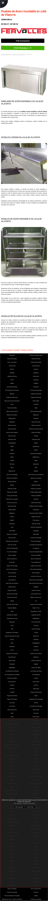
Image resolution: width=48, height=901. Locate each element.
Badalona (12, 513)
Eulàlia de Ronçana (36, 394)
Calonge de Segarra (35, 453)
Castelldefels (36, 643)
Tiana (12, 625)
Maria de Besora (12, 709)
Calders (12, 520)
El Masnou (36, 387)
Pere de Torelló (12, 544)
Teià (12, 629)
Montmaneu (36, 716)
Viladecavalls (12, 509)
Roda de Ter (12, 471)
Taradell (12, 692)
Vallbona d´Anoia (12, 376)
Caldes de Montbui (36, 566)
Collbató (36, 383)
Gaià (12, 713)
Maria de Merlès (36, 358)
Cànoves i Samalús (12, 534)
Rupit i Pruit (36, 608)
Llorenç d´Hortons (36, 576)
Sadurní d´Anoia (36, 590)
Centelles (36, 650)
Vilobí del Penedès (36, 362)
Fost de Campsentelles (35, 551)
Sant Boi (36, 499)
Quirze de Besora (12, 558)
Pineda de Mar (36, 439)
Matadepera (36, 618)
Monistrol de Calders (12, 432)
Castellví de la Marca (36, 653)
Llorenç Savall (12, 576)
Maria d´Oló (12, 660)
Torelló (36, 632)
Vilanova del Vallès (12, 492)
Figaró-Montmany (12, 699)
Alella (12, 446)
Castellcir (12, 646)
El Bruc (12, 369)
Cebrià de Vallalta (36, 495)
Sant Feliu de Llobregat (36, 580)
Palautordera (12, 587)
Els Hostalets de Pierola (12, 390)
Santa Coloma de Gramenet (12, 401)
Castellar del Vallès (12, 615)
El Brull (36, 702)
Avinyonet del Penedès (35, 513)
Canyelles (36, 530)
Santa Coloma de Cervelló (12, 636)
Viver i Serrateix (12, 362)
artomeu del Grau (12, 502)
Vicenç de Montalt (12, 495)
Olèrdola (36, 639)
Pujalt (36, 895)
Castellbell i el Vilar (36, 611)
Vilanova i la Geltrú (36, 488)
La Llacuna (12, 706)
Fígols (36, 695)
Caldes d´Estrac (36, 516)
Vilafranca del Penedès (35, 506)
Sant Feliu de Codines (12, 583)
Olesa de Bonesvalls (35, 411)
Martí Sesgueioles (36, 888)
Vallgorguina (12, 418)
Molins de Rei (12, 436)
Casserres (36, 636)
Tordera (12, 685)
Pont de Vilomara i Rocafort (12, 895)
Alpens (36, 443)
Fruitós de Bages (12, 551)
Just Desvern (12, 580)
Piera (12, 404)
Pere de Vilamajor (36, 541)
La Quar (36, 678)
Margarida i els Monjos (12, 632)
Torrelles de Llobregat (36, 706)
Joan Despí (12, 530)
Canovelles (36, 534)
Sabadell (36, 587)
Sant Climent (12, 681)
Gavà (36, 408)
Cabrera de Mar (12, 506)
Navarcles (36, 464)
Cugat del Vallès (12, 590)
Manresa (12, 464)
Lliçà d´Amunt (36, 365)
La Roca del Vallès (12, 678)
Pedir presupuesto (23, 41)
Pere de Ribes (12, 573)
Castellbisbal (12, 443)
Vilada (12, 601)
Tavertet (12, 688)
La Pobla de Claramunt (36, 544)
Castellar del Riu (36, 615)
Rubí (36, 467)
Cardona (36, 646)
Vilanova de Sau (35, 422)
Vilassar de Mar (36, 523)
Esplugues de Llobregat (36, 699)
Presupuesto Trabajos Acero (6, 54)
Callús (12, 457)
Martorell (35, 418)
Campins (12, 453)
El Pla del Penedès (12, 387)
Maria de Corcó (12, 425)
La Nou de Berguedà (12, 548)
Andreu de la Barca (12, 478)
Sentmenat (36, 709)
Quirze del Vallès (36, 555)
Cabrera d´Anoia (35, 425)
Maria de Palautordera (36, 355)
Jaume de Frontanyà (36, 604)
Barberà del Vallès (12, 415)
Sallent (36, 481)
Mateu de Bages (12, 888)
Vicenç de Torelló (12, 597)
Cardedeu (12, 664)
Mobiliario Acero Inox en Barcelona (18, 54)
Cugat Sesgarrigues (36, 492)
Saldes (12, 383)
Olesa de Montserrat (12, 411)
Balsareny (36, 415)
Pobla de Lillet (12, 439)
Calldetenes (36, 457)
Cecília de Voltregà (12, 594)
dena (12, 643)
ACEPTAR (30, 807)
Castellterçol (12, 657)
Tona (12, 527)
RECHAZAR (19, 807)
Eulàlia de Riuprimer (12, 397)
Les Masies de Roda (36, 671)
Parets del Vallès (12, 408)
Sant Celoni (36, 681)
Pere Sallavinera (36, 562)
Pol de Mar (12, 562)
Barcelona (12, 355)
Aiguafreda (36, 446)
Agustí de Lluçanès (36, 478)
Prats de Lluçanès (12, 892)
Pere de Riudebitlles (36, 569)
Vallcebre (36, 372)
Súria (12, 379)
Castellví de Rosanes (12, 653)
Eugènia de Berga (36, 397)
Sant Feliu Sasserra (12, 569)
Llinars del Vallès (36, 667)
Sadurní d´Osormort (35, 597)
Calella (12, 460)
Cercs (12, 650)
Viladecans (36, 509)
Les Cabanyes (36, 674)
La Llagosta (36, 548)
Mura (12, 467)
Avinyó (12, 516)
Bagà (12, 450)
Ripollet (36, 471)
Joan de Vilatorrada (12, 604)
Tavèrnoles (36, 688)
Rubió (36, 460)
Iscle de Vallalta (12, 608)
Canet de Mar (12, 537)
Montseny (12, 523)
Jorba (12, 716)
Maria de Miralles (12, 358)
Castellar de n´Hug (12, 618)
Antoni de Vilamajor (12, 474)
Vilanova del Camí (36, 502)
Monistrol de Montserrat (36, 429)
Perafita (36, 404)
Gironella (12, 702)
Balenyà (12, 394)
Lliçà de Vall (12, 365)
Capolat (36, 664)
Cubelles (12, 372)
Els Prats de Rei (35, 622)
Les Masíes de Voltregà (12, 671)
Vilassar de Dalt (12, 488)
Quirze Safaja (12, 555)
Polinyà (36, 436)
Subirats (36, 379)
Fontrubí (36, 713)
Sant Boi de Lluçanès (12, 499)
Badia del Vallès (36, 485)
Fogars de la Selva (12, 695)
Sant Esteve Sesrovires (36, 583)
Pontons (36, 892)
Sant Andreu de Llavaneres (36, 474)
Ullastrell (35, 657)
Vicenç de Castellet (35, 537)
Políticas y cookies (36, 899)
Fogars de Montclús (35, 692)
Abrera (36, 685)
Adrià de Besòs (12, 481)
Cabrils (36, 450)
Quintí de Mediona (36, 558)
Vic (36, 601)
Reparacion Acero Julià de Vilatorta (12, 899)
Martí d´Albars (36, 573)
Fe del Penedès (36, 629)
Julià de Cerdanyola (35, 527)
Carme (12, 639)
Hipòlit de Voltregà (12, 566)
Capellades (12, 667)
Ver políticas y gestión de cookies (24, 803)
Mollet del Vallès (35, 432)
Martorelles (36, 401)
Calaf (12, 611)
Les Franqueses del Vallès (12, 674)
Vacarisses (36, 376)
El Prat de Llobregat (36, 390)
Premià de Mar (12, 429)
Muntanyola (36, 520)
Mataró (12, 485)
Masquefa (12, 622)
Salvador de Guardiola (12, 541)
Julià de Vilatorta (36, 660)
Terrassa (35, 625)
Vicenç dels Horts (36, 594)
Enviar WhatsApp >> (22, 48)
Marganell (12, 422)
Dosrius (36, 369)
